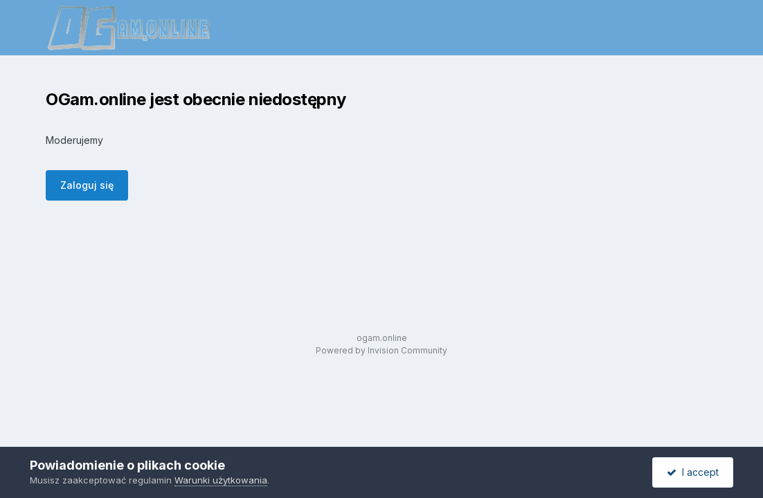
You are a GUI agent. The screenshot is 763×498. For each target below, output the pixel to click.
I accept (693, 472)
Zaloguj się (87, 185)
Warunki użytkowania (220, 480)
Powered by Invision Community (381, 350)
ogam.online (382, 338)
